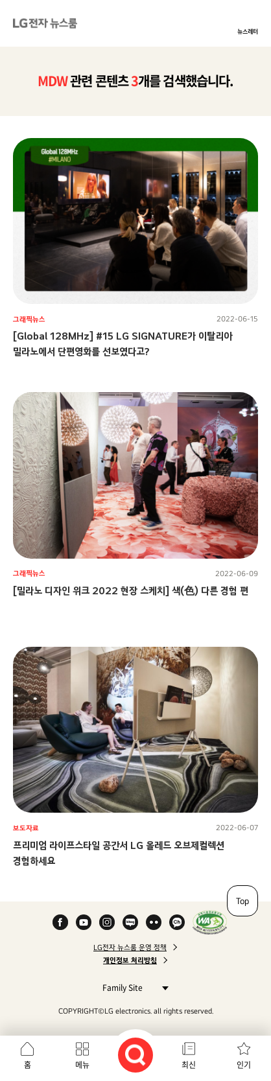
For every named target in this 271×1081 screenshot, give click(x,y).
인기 (244, 1065)
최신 (189, 1065)
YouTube (83, 922)
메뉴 (82, 1065)
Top (242, 901)
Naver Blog (130, 922)
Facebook (60, 922)
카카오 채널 (177, 922)
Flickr (153, 922)
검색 (135, 1055)
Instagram (107, 922)
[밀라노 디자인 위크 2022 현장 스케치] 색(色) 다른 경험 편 (130, 591)
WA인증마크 (210, 922)
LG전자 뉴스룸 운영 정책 (130, 947)
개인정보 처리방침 (130, 960)
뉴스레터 (247, 31)
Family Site (131, 987)
